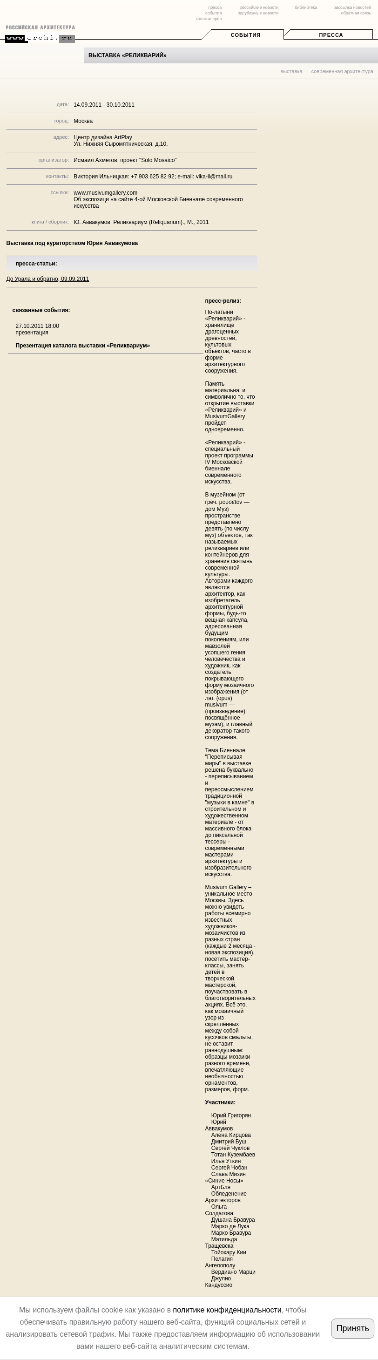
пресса (215, 7)
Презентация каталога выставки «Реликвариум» (82, 345)
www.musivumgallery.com (105, 193)
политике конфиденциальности (227, 1310)
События (246, 35)
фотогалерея (209, 18)
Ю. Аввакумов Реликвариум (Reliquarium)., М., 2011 (141, 222)
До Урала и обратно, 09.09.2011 (48, 279)
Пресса (331, 35)
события (213, 13)
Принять (353, 1328)
